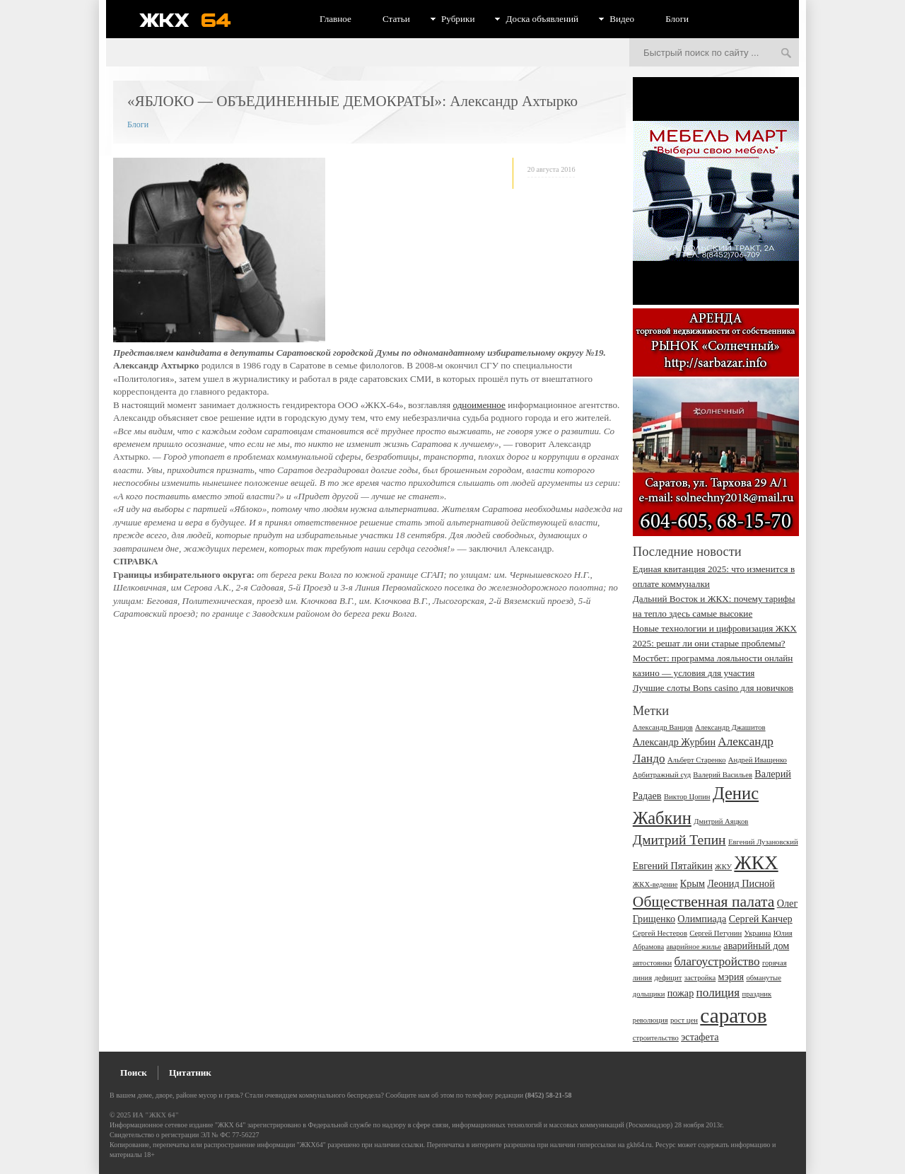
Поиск (133, 1072)
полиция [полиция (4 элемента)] (718, 992)
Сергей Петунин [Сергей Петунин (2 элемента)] (715, 933)
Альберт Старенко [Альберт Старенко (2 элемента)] (696, 760)
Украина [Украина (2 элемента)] (758, 933)
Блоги (677, 18)
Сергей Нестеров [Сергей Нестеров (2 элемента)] (660, 933)
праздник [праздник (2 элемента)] (756, 994)
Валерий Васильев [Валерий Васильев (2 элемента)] (722, 775)
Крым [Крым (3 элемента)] (692, 883)
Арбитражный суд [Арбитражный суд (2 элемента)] (662, 775)
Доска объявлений (542, 18)
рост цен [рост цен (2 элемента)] (684, 1020)
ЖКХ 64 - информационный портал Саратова (194, 20)
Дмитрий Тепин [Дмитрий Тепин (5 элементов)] (679, 839)
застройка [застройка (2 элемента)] (700, 978)
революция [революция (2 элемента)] (650, 1020)
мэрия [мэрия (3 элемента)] (731, 976)
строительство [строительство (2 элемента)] (656, 1038)
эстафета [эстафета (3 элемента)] (699, 1036)
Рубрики (458, 18)
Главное (335, 18)
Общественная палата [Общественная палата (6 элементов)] (704, 901)
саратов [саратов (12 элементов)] (733, 1015)
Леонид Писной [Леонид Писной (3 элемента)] (741, 883)
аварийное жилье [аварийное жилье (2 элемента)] (693, 947)
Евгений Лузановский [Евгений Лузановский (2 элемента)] (763, 842)
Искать (786, 53)
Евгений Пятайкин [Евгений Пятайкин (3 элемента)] (673, 865)
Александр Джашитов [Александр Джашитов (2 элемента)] (730, 727)
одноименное (479, 405)
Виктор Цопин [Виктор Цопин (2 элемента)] (687, 797)
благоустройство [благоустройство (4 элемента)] (717, 961)
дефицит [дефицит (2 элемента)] (668, 978)
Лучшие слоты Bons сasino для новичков (713, 687)
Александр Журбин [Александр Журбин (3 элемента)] (674, 742)
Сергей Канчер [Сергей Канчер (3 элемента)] (761, 918)
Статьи (396, 18)
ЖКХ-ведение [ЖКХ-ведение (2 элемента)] (655, 884)
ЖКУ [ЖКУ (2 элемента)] (723, 867)
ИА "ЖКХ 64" (156, 1115)
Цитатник (190, 1072)
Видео (621, 18)
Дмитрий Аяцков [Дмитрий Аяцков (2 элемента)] (721, 821)
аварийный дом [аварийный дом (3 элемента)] (756, 945)
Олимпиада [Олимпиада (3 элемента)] (701, 918)
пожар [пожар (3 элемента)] (680, 993)
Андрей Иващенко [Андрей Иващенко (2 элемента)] (757, 760)
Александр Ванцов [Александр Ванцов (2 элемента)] (663, 727)
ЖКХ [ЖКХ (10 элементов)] (756, 862)
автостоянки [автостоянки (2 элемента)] (652, 963)
